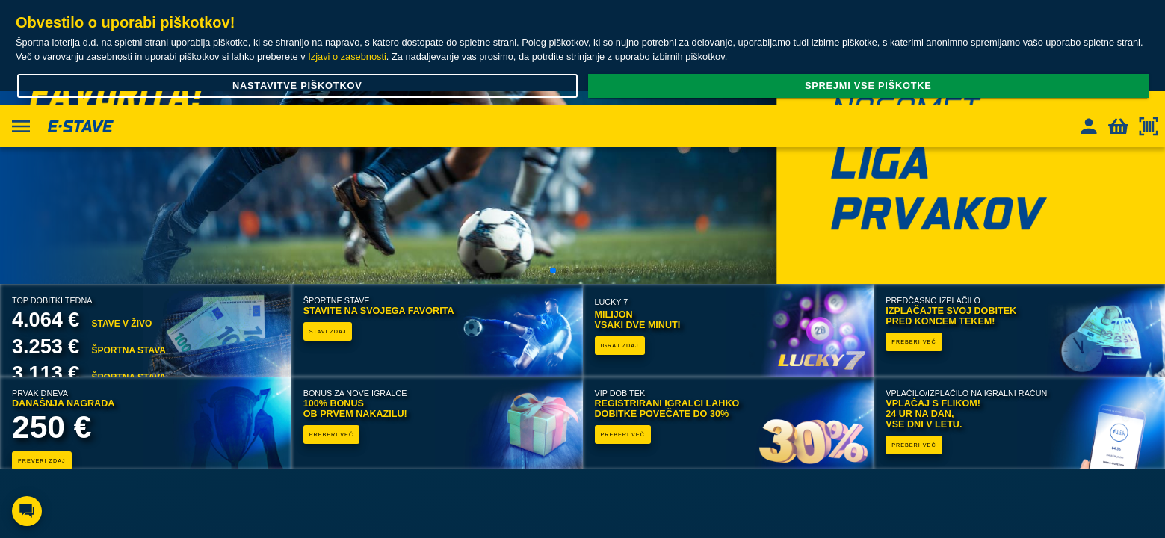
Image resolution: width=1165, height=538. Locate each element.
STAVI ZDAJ (328, 331)
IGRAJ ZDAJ (620, 345)
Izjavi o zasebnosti (347, 56)
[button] (553, 270)
